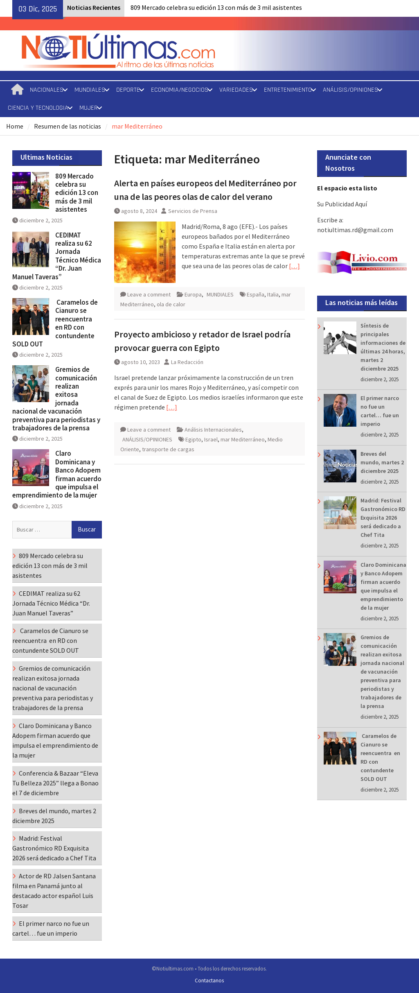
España (255, 294)
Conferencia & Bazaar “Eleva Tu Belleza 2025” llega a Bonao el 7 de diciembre (55, 783)
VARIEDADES (236, 90)
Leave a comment (149, 294)
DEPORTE (128, 90)
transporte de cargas (168, 449)
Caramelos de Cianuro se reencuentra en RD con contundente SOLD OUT (55, 323)
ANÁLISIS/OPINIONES (350, 90)
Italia (273, 294)
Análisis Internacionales (213, 429)
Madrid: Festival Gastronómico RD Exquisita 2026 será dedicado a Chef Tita (382, 517)
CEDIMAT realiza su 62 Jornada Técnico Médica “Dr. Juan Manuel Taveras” (56, 256)
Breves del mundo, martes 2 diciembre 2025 (382, 462)
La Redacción (187, 362)
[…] (294, 266)
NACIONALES (46, 90)
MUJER (88, 108)
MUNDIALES (89, 90)
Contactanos (209, 980)
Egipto (193, 439)
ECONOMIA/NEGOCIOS (179, 90)
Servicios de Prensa (192, 211)
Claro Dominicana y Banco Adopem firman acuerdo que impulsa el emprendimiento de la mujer (56, 474)
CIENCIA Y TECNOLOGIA (38, 108)
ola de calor (171, 304)
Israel (211, 439)
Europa (193, 294)
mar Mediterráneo (243, 439)
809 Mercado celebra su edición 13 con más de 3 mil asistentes (216, 7)
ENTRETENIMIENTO (288, 90)
